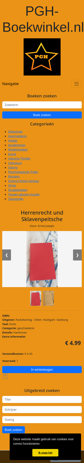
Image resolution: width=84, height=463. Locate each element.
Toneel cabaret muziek (23, 194)
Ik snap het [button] (45, 452)
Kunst (12, 154)
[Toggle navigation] (76, 83)
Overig (12, 167)
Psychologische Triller (23, 172)
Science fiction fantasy (23, 181)
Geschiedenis (17, 136)
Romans (14, 176)
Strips (12, 185)
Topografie (15, 199)
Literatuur (15, 163)
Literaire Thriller (19, 158)
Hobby (12, 141)
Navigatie (10, 83)
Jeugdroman (16, 145)
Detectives (15, 132)
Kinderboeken (18, 149)
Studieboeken (17, 190)
